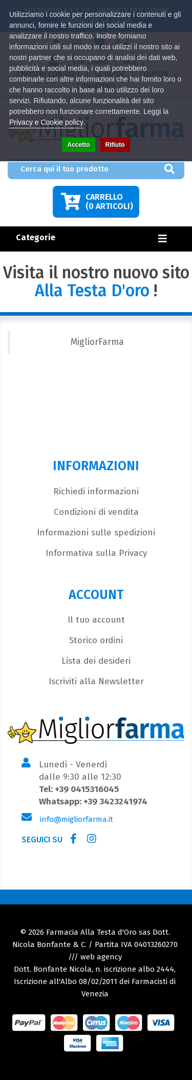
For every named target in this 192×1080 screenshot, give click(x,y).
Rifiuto (115, 144)
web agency (101, 956)
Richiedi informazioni (96, 491)
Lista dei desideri (96, 660)
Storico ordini (96, 640)
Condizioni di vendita (96, 512)
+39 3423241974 (115, 801)
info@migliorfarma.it (76, 819)
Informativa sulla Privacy (96, 553)
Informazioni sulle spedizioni (96, 532)
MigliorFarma (97, 342)
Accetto (78, 144)
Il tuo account (96, 619)
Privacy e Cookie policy (46, 122)
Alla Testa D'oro (92, 290)
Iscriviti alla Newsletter (96, 681)
